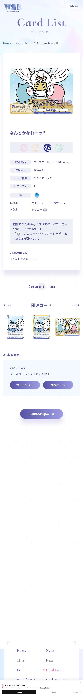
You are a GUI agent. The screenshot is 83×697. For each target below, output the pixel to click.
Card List (22, 43)
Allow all (19, 692)
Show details (76, 692)
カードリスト (25, 385)
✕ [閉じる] (80, 682)
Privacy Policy (44, 688)
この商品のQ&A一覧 (41, 414)
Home (7, 43)
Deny (54, 692)
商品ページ (58, 385)
